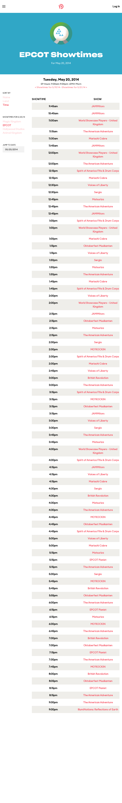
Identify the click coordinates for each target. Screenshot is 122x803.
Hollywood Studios (13, 129)
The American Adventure (98, 131)
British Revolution (98, 377)
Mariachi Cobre (98, 138)
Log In (116, 6)
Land (6, 101)
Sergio (98, 192)
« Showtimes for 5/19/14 (48, 87)
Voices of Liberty (98, 185)
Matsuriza (98, 199)
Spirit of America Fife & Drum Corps (98, 170)
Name (6, 97)
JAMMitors (97, 106)
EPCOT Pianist (98, 559)
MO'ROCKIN (98, 349)
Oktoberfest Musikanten (97, 245)
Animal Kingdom (12, 132)
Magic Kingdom (12, 121)
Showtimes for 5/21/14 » (74, 87)
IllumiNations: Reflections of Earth (98, 709)
